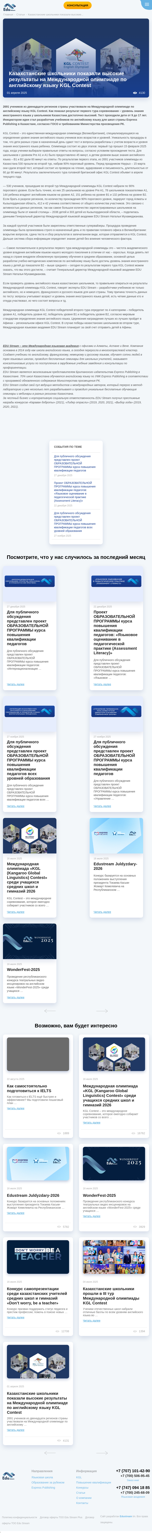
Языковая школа (42, 1477)
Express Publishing (43, 1487)
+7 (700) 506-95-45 (135, 1476)
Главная (8, 14)
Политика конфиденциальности (19, 1516)
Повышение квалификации (93, 1482)
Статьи (20, 14)
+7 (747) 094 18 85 (133, 1487)
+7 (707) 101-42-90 (133, 1471)
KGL (79, 1477)
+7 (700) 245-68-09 (135, 1493)
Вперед (102, 1011)
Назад (50, 1011)
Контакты (82, 1503)
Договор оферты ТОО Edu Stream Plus (61, 1516)
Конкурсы (82, 1487)
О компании (83, 1497)
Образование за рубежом (47, 1482)
